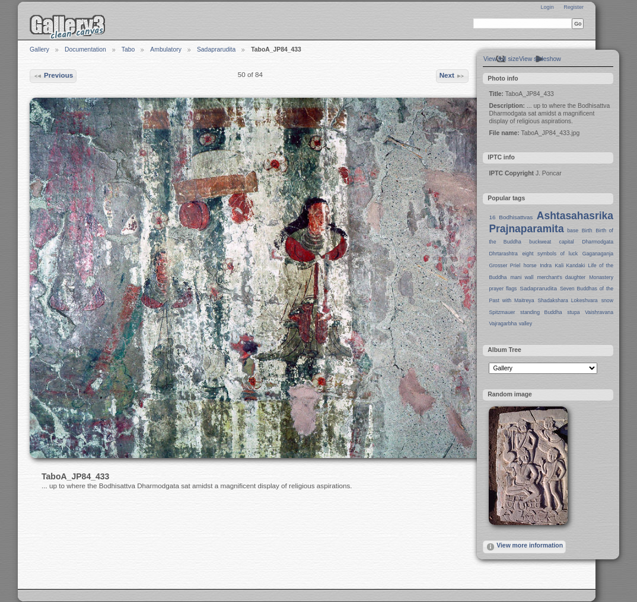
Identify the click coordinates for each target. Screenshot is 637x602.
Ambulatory (165, 49)
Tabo (128, 49)
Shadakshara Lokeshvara (567, 300)
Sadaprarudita (216, 49)
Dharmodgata (597, 242)
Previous (53, 76)
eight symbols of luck (550, 254)
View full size (501, 59)
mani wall (522, 277)
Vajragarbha (503, 323)
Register (573, 7)
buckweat (540, 242)
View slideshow (540, 59)
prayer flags (503, 289)
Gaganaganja (597, 254)
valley (525, 323)
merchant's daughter (561, 277)
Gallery (39, 49)
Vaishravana (599, 312)
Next (452, 76)
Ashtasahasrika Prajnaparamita (551, 222)
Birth (587, 230)
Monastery (601, 277)
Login (546, 7)
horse (530, 265)
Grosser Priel (504, 265)
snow (607, 300)
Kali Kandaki (570, 265)
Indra (546, 265)
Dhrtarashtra (503, 254)
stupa (573, 312)
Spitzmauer (502, 312)
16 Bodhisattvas (511, 217)
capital (566, 242)
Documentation (85, 49)
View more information (524, 547)
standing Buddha (541, 312)
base (572, 230)
